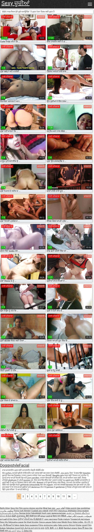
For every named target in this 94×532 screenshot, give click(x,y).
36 (69, 496)
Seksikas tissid (13, 528)
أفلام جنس (60, 508)
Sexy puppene (31, 525)
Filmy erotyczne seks (48, 525)
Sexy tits (15, 508)
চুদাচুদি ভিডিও (53, 510)
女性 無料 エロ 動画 (54, 528)
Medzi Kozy (67, 522)
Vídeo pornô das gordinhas (77, 508)
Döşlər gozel (81, 525)
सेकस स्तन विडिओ (59, 516)
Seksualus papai (16, 522)
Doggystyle (9, 465)
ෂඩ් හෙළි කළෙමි (16, 530)
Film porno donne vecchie (31, 508)
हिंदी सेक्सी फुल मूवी (33, 516)
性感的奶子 (38, 519)
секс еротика (50, 519)
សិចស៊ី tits (29, 519)
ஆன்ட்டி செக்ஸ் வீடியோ (78, 513)
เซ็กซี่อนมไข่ (8, 525)
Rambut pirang (71, 528)
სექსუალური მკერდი (9, 513)
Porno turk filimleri (22, 510)
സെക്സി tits (6, 519)
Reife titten (5, 508)
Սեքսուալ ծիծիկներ (67, 510)
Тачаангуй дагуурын (80, 519)
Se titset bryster (31, 522)
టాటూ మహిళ (46, 516)
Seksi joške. (78, 522)
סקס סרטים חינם (37, 528)
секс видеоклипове (56, 513)
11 (63, 496)
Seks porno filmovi (66, 525)
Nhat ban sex (49, 508)
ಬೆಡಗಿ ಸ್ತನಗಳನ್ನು (18, 516)
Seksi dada (19, 525)
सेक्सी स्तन (4, 530)
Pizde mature (64, 519)
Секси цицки (45, 522)
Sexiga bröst (25, 513)
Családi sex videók (39, 510)
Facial (24, 465)
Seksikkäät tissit (39, 513)
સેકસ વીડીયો (5, 516)
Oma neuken (83, 510)
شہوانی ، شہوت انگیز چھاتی (79, 516)
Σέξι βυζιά (25, 528)
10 (58, 496)
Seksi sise (56, 522)
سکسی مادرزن (6, 510)
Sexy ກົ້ (81, 528)
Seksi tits (28, 530)
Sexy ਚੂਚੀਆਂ (15, 3)
